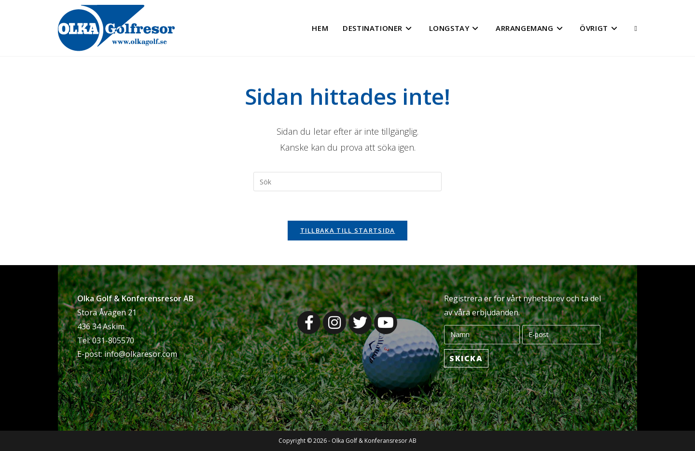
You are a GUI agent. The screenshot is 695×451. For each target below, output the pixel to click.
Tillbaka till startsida (347, 230)
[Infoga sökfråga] (347, 181)
